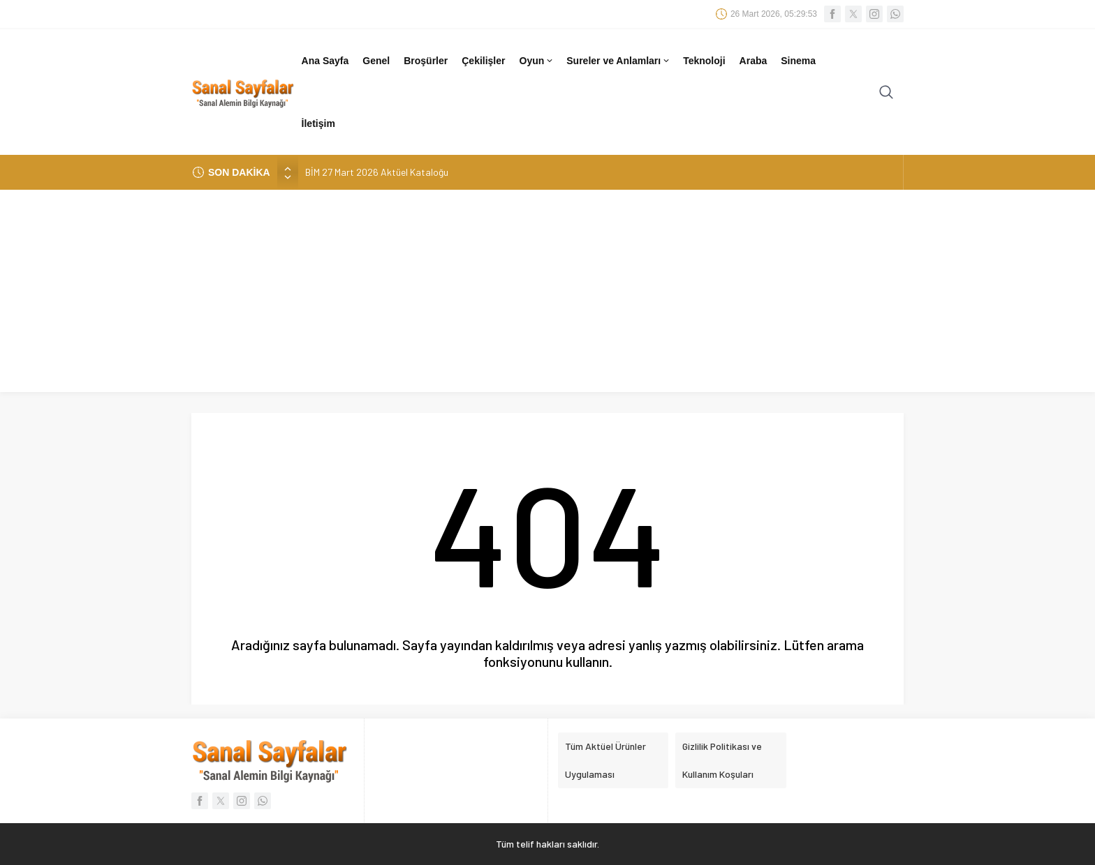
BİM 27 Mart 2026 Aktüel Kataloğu (376, 172)
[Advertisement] (547, 294)
